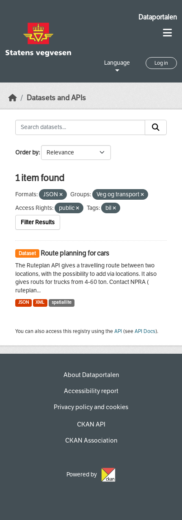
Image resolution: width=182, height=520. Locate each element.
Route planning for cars (75, 253)
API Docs (145, 331)
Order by (27, 152)
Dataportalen (157, 17)
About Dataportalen (91, 375)
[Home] (12, 98)
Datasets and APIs (56, 98)
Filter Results (38, 222)
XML (40, 302)
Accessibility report (91, 391)
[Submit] (156, 127)
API (118, 331)
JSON (23, 302)
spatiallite (62, 302)
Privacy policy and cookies (91, 407)
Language (117, 62)
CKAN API (91, 424)
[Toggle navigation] (167, 33)
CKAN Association (91, 440)
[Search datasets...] (80, 127)
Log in (161, 63)
